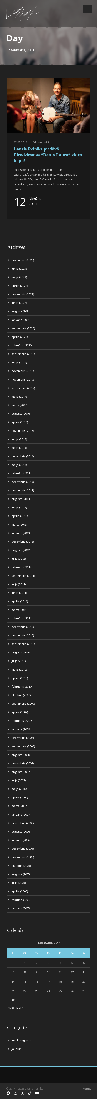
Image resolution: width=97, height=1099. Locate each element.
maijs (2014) (19, 465)
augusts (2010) (21, 652)
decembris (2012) (23, 541)
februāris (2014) (22, 473)
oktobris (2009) (21, 695)
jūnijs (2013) (19, 507)
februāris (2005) (22, 900)
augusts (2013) (21, 499)
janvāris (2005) (21, 908)
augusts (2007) (21, 772)
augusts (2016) (21, 414)
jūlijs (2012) (19, 559)
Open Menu (87, 9)
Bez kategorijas (22, 1040)
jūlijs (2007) (19, 780)
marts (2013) (19, 524)
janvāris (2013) (21, 533)
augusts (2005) (21, 874)
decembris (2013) (23, 482)
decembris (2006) (23, 823)
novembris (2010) (23, 635)
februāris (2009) (22, 721)
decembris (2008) (23, 738)
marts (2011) (19, 610)
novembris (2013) (23, 490)
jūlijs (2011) (19, 584)
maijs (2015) (19, 448)
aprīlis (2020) (20, 337)
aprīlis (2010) (20, 678)
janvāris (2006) (21, 840)
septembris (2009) (23, 704)
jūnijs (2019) (19, 362)
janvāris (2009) (21, 729)
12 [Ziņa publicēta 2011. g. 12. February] (72, 972)
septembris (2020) (23, 328)
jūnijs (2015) (19, 439)
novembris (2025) (23, 260)
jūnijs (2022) (19, 303)
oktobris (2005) (21, 866)
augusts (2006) (21, 831)
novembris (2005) (23, 857)
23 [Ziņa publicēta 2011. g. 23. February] (36, 991)
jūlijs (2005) (19, 883)
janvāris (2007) (21, 814)
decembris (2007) (23, 763)
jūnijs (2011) (19, 593)
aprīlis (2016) (20, 422)
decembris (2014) (23, 456)
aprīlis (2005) (20, 891)
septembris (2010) (23, 644)
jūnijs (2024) (19, 269)
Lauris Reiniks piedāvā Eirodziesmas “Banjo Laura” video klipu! (48, 155)
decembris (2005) (23, 849)
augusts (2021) (21, 311)
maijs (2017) (19, 396)
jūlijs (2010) (19, 661)
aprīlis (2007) (20, 797)
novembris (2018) (23, 371)
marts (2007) (19, 806)
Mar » (19, 1008)
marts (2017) (19, 405)
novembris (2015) (23, 431)
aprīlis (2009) (20, 712)
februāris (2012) (22, 567)
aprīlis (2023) (20, 286)
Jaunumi (17, 1049)
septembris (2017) (23, 388)
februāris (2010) (22, 686)
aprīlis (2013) (20, 516)
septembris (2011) (23, 576)
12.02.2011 (20, 142)
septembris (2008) (23, 746)
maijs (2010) (19, 669)
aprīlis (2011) (20, 601)
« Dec (10, 1008)
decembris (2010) (23, 627)
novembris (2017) (23, 379)
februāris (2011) (22, 618)
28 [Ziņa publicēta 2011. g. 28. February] (13, 1000)
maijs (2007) (19, 789)
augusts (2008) (21, 755)
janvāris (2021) (21, 320)
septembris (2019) (23, 354)
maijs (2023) (19, 277)
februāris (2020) (22, 345)
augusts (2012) (21, 550)
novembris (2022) (23, 294)
